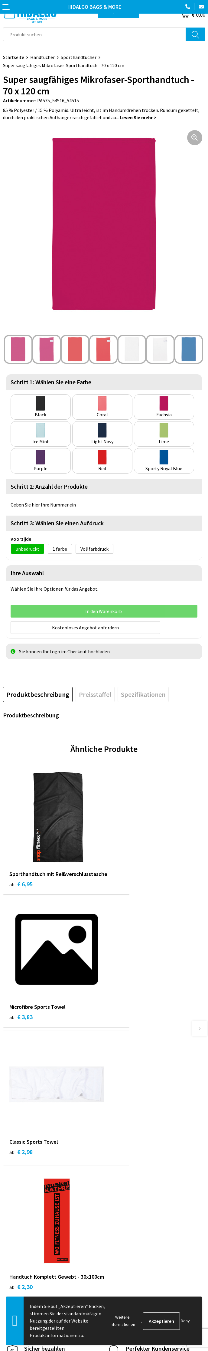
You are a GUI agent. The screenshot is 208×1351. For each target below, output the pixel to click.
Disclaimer (118, 1262)
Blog (112, 1138)
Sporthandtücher (78, 57)
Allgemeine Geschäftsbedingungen (143, 1234)
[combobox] (94, 34)
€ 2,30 (122, 1034)
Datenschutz (120, 1253)
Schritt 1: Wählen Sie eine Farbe (51, 382)
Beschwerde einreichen (26, 1262)
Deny (185, 1320)
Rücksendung (17, 1253)
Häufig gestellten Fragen (133, 1156)
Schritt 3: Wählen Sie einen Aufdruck (57, 523)
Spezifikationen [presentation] (143, 694)
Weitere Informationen (122, 1320)
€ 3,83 (122, 883)
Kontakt (12, 1234)
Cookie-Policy (121, 1244)
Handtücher (42, 57)
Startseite (13, 57)
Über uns (116, 1147)
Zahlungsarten (18, 1244)
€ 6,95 (21, 891)
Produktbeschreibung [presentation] (37, 694)
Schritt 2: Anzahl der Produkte (49, 486)
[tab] (38, 693)
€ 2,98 (21, 1026)
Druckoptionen (122, 1165)
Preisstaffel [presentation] (95, 694)
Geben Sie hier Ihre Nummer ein (43, 505)
